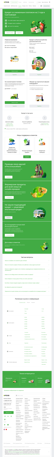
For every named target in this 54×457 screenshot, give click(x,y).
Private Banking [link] (18, 427)
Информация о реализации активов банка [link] (46, 428)
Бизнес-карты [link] (27, 405)
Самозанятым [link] (18, 412)
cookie (14, 449)
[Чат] (41, 6)
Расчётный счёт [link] (27, 400)
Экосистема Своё (37, 398)
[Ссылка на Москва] (39, 2)
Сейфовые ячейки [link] (19, 426)
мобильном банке (45, 123)
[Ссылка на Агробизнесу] (25, 2)
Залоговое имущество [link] (46, 425)
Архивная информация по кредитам (14, 390)
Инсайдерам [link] (44, 412)
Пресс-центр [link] (44, 415)
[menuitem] (14, 2)
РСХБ (8, 449)
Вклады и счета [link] (18, 405)
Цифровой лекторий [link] (37, 419)
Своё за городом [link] (36, 412)
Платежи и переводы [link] (19, 418)
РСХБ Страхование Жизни (17, 443)
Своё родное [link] (36, 411)
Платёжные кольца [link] (19, 431)
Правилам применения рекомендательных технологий (29, 454)
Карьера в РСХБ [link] (45, 423)
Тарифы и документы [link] (19, 429)
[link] (10, 32)
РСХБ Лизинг (39, 443)
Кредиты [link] (17, 403)
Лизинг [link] (26, 423)
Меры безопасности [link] (45, 401)
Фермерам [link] (27, 408)
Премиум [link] (17, 408)
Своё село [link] (35, 409)
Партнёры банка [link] (27, 429)
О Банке (43, 398)
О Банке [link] (43, 400)
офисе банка (11, 125)
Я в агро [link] (35, 414)
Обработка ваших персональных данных (15, 451)
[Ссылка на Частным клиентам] (14, 2)
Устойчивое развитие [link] (46, 422)
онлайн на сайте (9, 123)
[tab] (27, 260)
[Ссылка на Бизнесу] (20, 2)
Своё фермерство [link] (37, 407)
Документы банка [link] (45, 417)
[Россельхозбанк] (6, 2)
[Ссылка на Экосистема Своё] (31, 2)
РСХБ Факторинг (47, 443)
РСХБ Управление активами (30, 443)
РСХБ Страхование (7, 443)
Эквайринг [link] (26, 403)
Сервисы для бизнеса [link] (28, 410)
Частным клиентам (19, 398)
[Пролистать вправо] (49, 381)
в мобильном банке (9, 124)
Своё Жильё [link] (36, 416)
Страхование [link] (27, 415)
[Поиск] (49, 2)
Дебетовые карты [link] (19, 401)
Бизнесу (26, 398)
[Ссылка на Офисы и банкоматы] (45, 2)
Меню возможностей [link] (28, 421)
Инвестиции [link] (18, 410)
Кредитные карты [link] (19, 400)
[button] (37, 2)
